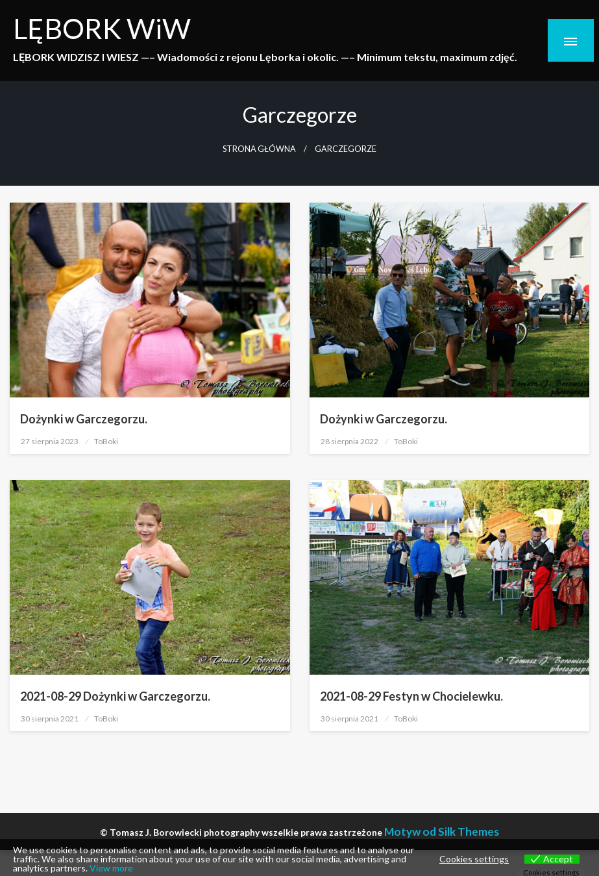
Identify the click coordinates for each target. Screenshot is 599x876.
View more (111, 867)
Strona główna (259, 149)
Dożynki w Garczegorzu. (83, 419)
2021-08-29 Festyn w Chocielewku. (411, 696)
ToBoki (106, 441)
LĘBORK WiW (102, 28)
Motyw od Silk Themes (441, 831)
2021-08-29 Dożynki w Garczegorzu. (115, 696)
